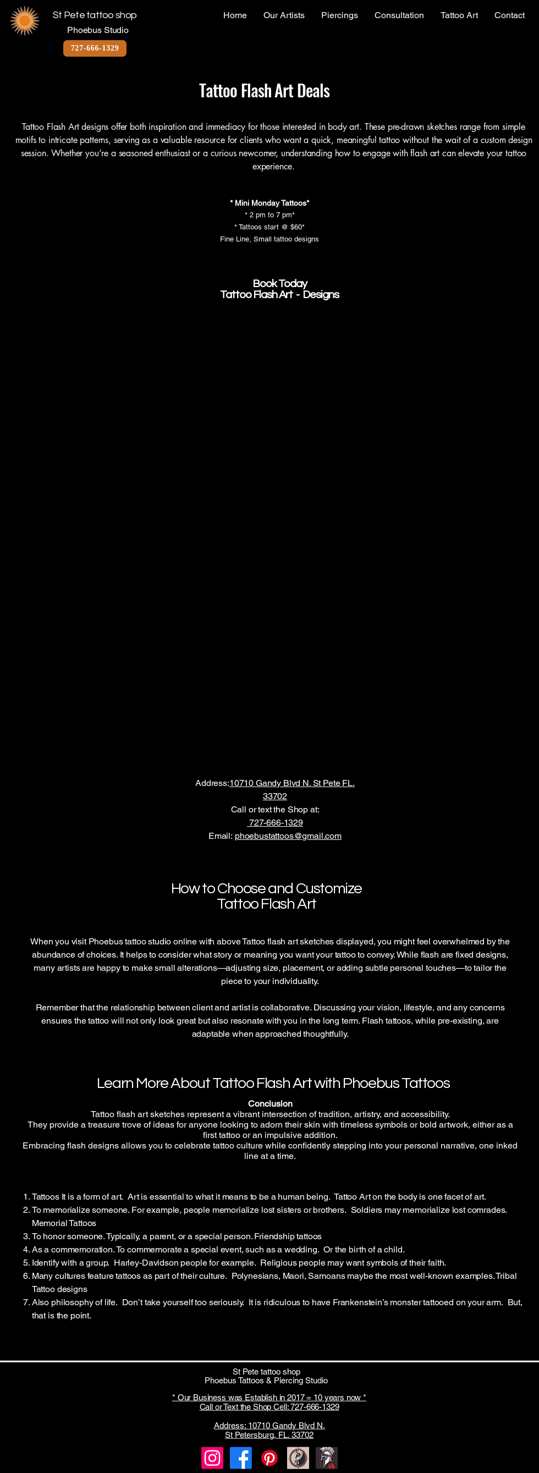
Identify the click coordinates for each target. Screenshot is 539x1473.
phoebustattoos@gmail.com (288, 836)
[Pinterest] (269, 1458)
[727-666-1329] (95, 48)
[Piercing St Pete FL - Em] (298, 1458)
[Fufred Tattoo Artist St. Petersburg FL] (327, 1458)
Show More (264, 758)
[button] (134, 387)
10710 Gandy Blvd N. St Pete (286, 783)
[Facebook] (241, 1458)
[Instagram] (212, 1458)
